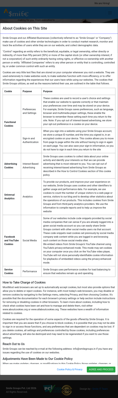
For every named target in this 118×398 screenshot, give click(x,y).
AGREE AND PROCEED (101, 369)
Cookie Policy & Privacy (70, 369)
